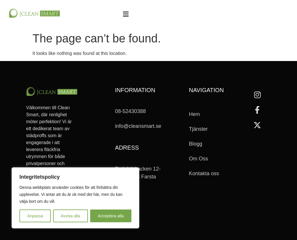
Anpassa (35, 216)
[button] (126, 14)
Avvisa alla (70, 216)
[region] (75, 197)
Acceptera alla (111, 216)
